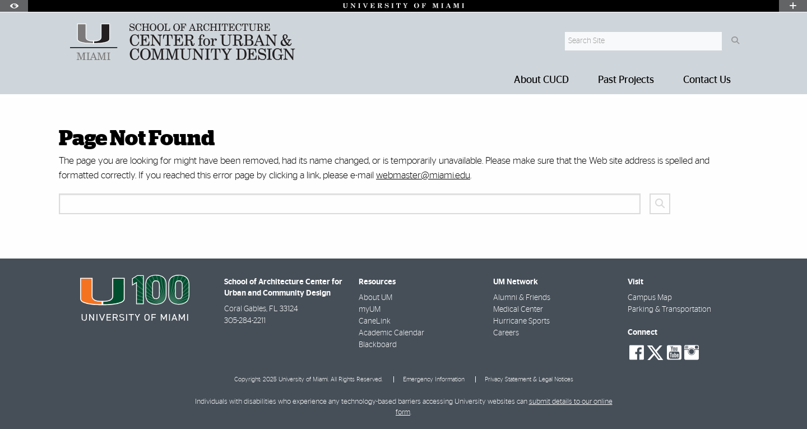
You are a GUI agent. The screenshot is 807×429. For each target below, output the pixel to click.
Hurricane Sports (521, 321)
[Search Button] (735, 41)
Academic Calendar (391, 333)
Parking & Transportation (669, 309)
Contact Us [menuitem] (707, 80)
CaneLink (375, 321)
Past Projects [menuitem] (626, 80)
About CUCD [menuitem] (541, 80)
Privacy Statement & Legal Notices (529, 379)
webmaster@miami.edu (423, 175)
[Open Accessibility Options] (14, 6)
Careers (506, 333)
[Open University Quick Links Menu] (793, 6)
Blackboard (378, 345)
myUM (370, 309)
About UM (375, 298)
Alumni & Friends (521, 298)
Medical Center (518, 309)
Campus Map (650, 298)
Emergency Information (434, 379)
